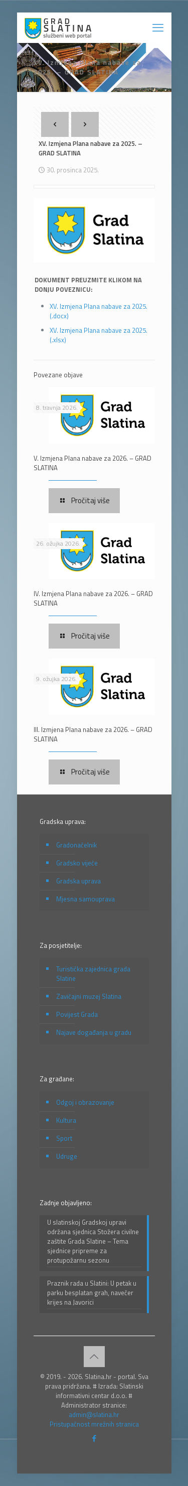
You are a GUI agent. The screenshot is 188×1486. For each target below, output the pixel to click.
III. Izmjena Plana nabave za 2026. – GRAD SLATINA (93, 734)
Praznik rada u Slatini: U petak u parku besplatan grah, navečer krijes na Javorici (91, 1293)
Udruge (66, 1156)
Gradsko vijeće (77, 863)
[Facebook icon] (94, 1438)
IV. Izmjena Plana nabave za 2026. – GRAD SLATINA (93, 598)
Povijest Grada (77, 1014)
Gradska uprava (78, 881)
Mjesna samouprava (85, 899)
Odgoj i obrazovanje (85, 1102)
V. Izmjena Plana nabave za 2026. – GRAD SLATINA (92, 463)
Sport (64, 1138)
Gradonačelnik (76, 845)
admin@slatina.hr (94, 1415)
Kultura (66, 1120)
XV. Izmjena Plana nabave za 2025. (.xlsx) (98, 335)
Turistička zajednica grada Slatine (93, 973)
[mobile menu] (157, 27)
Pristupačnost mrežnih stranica (94, 1424)
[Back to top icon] (94, 1356)
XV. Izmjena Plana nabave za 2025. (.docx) (98, 311)
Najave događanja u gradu (93, 1032)
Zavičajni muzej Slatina (88, 996)
